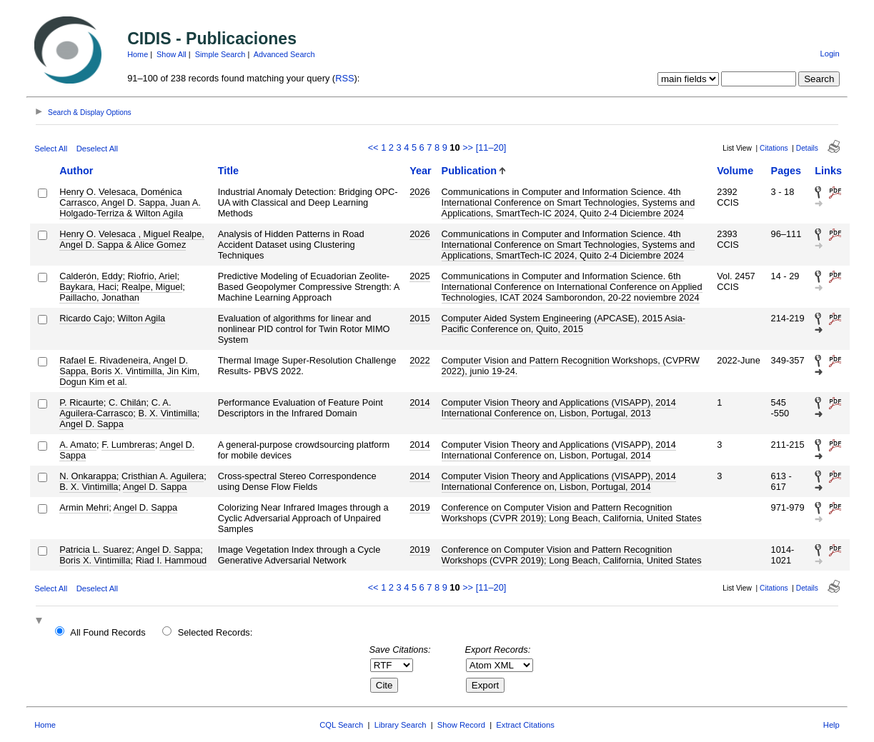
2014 (419, 402)
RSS (344, 78)
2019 (419, 507)
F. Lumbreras (128, 444)
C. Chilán (128, 402)
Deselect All (97, 148)
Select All (50, 148)
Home (137, 54)
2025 (419, 276)
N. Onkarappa (87, 476)
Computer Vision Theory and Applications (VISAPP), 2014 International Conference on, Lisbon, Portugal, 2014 (559, 450)
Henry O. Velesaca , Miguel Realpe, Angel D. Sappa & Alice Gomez (131, 239)
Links (828, 170)
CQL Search (341, 725)
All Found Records (107, 632)
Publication (469, 170)
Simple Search (220, 54)
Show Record (461, 725)
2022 (419, 360)
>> (467, 147)
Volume (735, 170)
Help (831, 725)
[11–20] (491, 147)
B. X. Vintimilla (167, 413)
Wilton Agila (141, 318)
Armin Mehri (84, 507)
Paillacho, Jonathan (99, 297)
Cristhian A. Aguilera (162, 476)
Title (228, 170)
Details (807, 148)
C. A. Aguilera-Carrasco (115, 407)
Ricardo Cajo (85, 318)
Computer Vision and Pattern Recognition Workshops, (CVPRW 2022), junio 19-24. (571, 365)
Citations (774, 148)
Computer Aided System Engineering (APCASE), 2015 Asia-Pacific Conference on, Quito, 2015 (563, 323)
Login (829, 53)
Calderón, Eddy (90, 276)
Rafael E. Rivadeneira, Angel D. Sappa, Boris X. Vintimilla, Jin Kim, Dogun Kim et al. (129, 371)
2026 (419, 191)
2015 (419, 318)
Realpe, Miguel (151, 286)
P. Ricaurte (81, 402)
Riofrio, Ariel (152, 276)
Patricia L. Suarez (95, 549)
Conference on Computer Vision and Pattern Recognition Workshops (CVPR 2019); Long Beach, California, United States (572, 512)
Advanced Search (284, 54)
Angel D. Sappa (91, 423)
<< (373, 147)
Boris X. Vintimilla (94, 560)
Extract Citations (525, 725)
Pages (786, 170)
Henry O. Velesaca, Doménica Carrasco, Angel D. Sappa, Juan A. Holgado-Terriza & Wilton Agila (130, 202)
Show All (172, 54)
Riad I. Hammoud (171, 560)
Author (76, 170)
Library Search (400, 725)
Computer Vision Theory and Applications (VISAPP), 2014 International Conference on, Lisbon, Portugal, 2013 (559, 407)
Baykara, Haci (87, 286)
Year (420, 170)
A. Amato (77, 444)
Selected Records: (215, 632)
